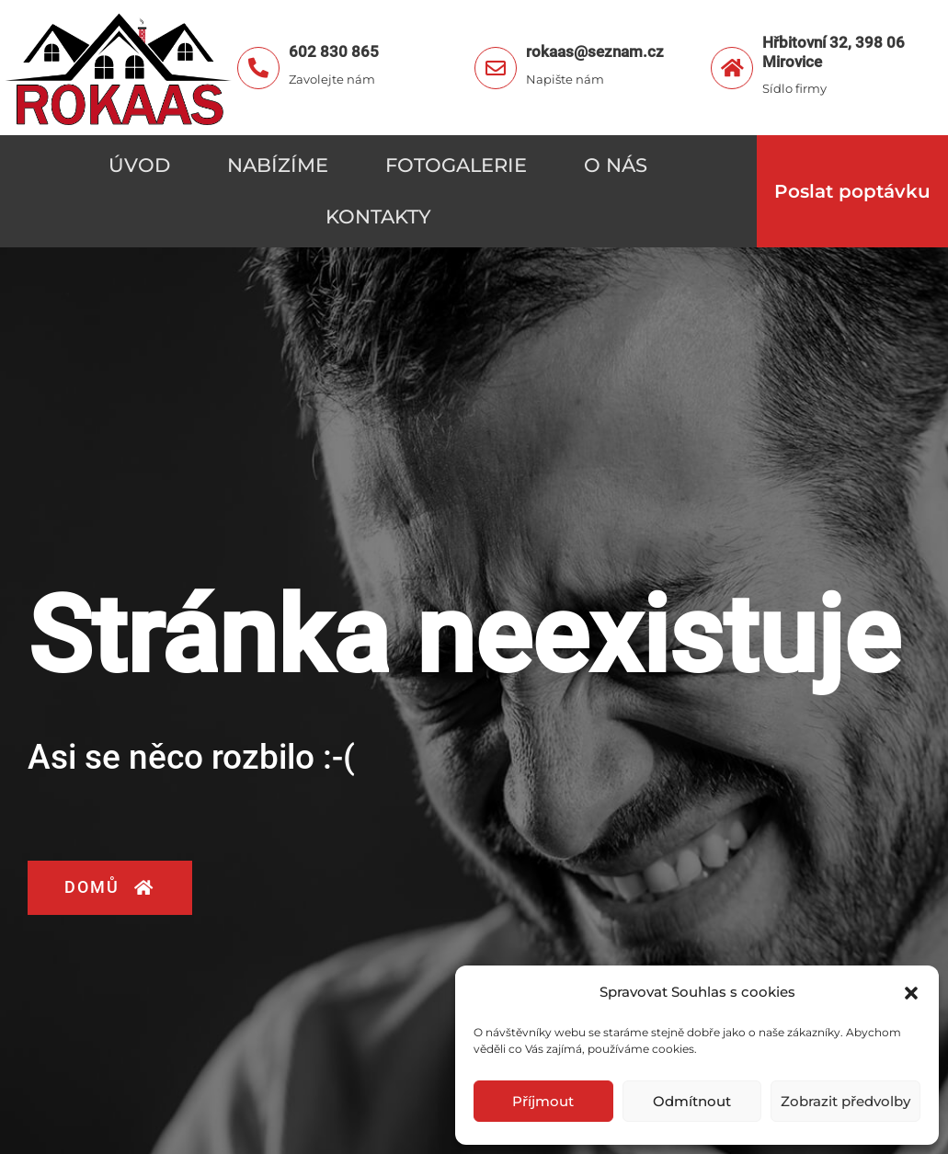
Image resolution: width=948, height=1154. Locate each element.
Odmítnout (692, 1101)
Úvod (139, 165)
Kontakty (378, 216)
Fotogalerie (456, 165)
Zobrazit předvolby (845, 1101)
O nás (615, 165)
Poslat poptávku (852, 191)
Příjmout (543, 1101)
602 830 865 (334, 51)
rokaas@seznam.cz (595, 51)
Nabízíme (277, 165)
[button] (911, 993)
